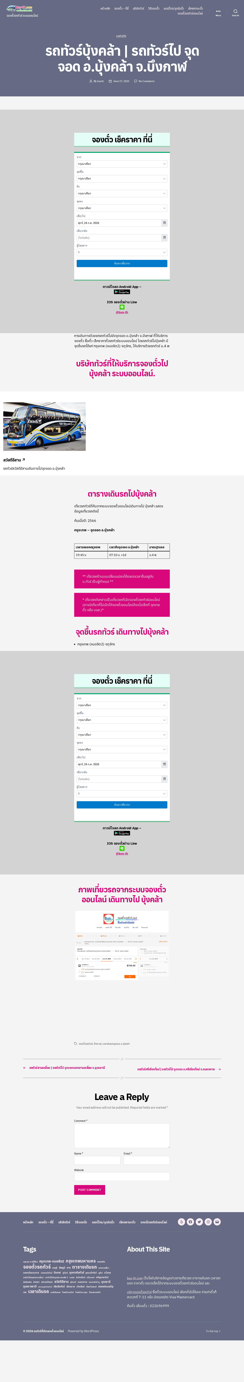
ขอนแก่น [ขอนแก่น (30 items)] (101, 1303)
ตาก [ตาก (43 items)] (69, 1309)
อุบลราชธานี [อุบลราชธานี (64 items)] (29, 1328)
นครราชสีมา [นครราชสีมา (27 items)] (103, 1309)
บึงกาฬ (98, 1044)
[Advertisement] (102, 1011)
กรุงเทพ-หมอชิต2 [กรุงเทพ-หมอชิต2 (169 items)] (51, 1302)
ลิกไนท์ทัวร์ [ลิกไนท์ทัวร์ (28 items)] (80, 1318)
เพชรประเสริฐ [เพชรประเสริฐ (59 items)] (105, 1328)
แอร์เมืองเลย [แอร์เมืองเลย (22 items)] (55, 1333)
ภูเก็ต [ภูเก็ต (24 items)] (100, 1314)
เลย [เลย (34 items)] (25, 1333)
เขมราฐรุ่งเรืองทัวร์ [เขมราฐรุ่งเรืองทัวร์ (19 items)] (45, 1328)
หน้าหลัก (105, 8)
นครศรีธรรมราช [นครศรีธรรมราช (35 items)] (31, 1314)
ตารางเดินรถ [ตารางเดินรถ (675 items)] (84, 1308)
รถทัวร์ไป (122, 36)
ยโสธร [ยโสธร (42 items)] (107, 1314)
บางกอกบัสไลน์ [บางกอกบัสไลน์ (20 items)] (46, 1314)
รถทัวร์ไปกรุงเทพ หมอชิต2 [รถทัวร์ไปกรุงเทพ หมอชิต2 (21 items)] (33, 1319)
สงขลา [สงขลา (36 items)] (36, 1323)
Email (128, 1159)
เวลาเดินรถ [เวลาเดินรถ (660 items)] (38, 1333)
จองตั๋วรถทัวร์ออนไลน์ (190, 13)
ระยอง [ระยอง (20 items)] (71, 1319)
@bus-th (122, 310)
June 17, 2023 (121, 82)
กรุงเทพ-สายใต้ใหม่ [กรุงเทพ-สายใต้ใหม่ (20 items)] (30, 1303)
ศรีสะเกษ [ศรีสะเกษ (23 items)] (90, 1319)
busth (99, 82)
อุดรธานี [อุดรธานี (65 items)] (105, 1323)
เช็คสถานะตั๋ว (195, 8)
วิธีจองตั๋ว (153, 8)
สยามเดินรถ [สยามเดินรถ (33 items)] (47, 1323)
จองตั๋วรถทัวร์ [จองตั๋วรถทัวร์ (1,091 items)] (37, 1308)
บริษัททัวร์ (138, 8)
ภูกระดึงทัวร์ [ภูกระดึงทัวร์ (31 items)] (91, 1314)
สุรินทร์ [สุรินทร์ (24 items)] (73, 1323)
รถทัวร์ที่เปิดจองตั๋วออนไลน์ (50, 1373)
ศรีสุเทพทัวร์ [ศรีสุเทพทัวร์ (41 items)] (102, 1318)
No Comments (147, 82)
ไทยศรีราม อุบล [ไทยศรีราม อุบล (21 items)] (81, 1334)
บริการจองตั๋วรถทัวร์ (141, 1333)
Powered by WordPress (86, 1373)
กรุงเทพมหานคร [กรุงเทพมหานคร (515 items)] (81, 1302)
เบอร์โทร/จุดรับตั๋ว (174, 8)
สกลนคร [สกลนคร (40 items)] (27, 1323)
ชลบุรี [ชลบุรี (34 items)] (54, 1309)
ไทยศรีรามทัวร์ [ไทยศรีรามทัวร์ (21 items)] (68, 1334)
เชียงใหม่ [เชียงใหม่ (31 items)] (80, 1328)
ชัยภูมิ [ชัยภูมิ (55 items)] (62, 1309)
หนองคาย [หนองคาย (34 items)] (82, 1323)
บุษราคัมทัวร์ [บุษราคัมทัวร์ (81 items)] (76, 1314)
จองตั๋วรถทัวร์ (86, 1044)
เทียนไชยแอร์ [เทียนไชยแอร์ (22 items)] (91, 1328)
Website (79, 1175)
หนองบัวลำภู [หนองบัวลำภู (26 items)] (94, 1323)
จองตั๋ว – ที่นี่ (121, 8)
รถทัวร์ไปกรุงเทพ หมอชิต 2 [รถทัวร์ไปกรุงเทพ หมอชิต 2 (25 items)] (56, 1319)
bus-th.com (136, 1319)
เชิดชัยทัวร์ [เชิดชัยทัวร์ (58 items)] (59, 1328)
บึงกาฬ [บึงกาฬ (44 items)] (57, 1314)
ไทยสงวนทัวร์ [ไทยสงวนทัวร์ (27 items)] (94, 1333)
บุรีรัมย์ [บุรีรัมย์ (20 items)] (65, 1314)
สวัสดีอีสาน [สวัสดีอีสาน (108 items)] (61, 1323)
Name (78, 1159)
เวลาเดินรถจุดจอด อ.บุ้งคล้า (117, 1044)
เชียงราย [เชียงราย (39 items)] (70, 1328)
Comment (80, 1126)
